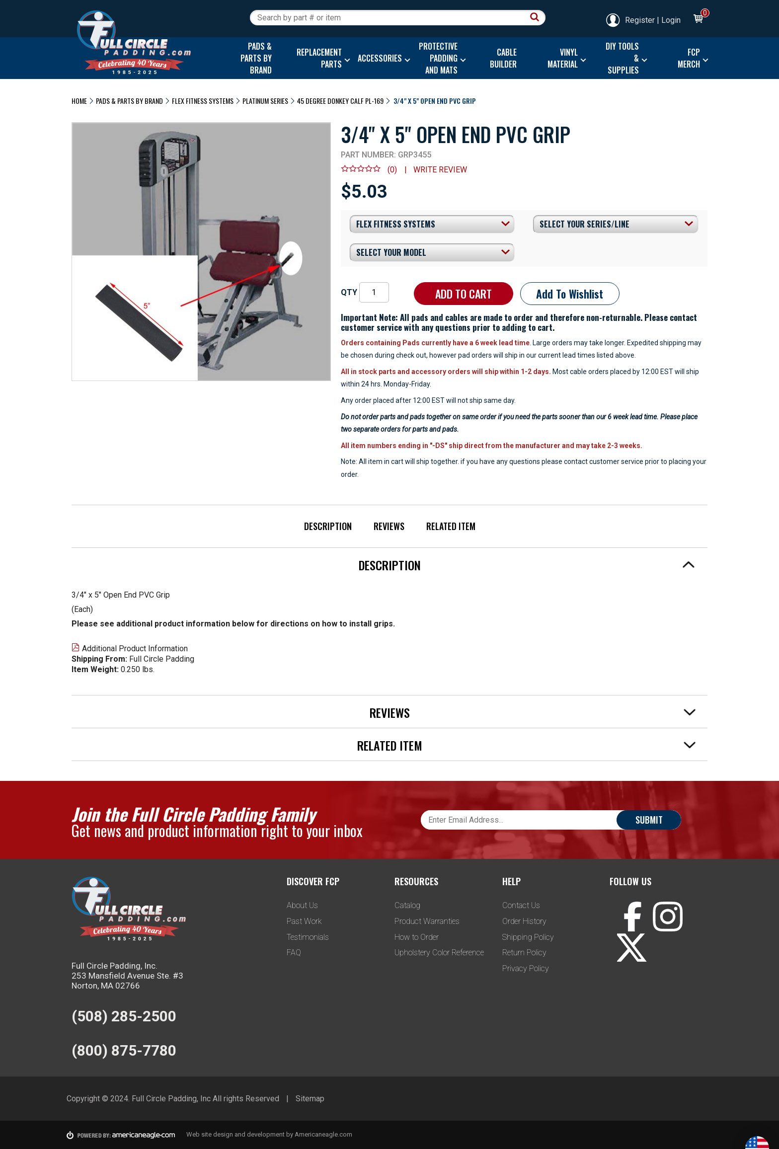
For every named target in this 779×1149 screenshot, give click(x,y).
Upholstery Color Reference (439, 952)
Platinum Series (265, 100)
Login (671, 20)
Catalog (407, 905)
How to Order (416, 937)
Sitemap (310, 1098)
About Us (302, 905)
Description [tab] (527, 565)
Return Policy (524, 952)
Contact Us (521, 905)
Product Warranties (427, 921)
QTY (349, 292)
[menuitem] (253, 58)
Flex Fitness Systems (203, 100)
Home (79, 100)
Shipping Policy (528, 937)
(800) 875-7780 (124, 1050)
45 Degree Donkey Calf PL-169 (340, 100)
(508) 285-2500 (124, 1016)
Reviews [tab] (533, 712)
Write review (440, 169)
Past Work (304, 921)
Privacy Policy (525, 968)
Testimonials (308, 937)
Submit (649, 819)
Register (630, 20)
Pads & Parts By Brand (129, 100)
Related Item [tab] (526, 745)
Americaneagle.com (323, 1134)
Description (328, 526)
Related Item (450, 526)
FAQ (294, 952)
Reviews (389, 526)
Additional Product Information (130, 648)
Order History (524, 921)
